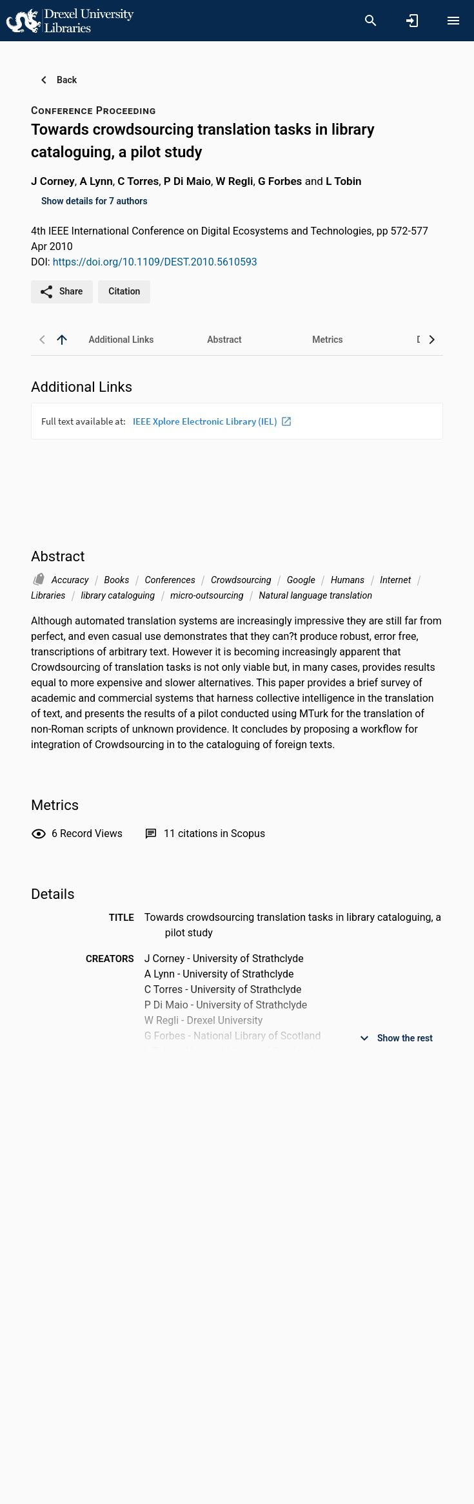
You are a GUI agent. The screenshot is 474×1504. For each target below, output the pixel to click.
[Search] (370, 20)
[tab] (121, 339)
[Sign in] (412, 20)
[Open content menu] (453, 20)
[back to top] (62, 339)
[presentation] (237, 451)
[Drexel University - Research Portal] (69, 20)
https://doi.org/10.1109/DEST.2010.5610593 (155, 262)
